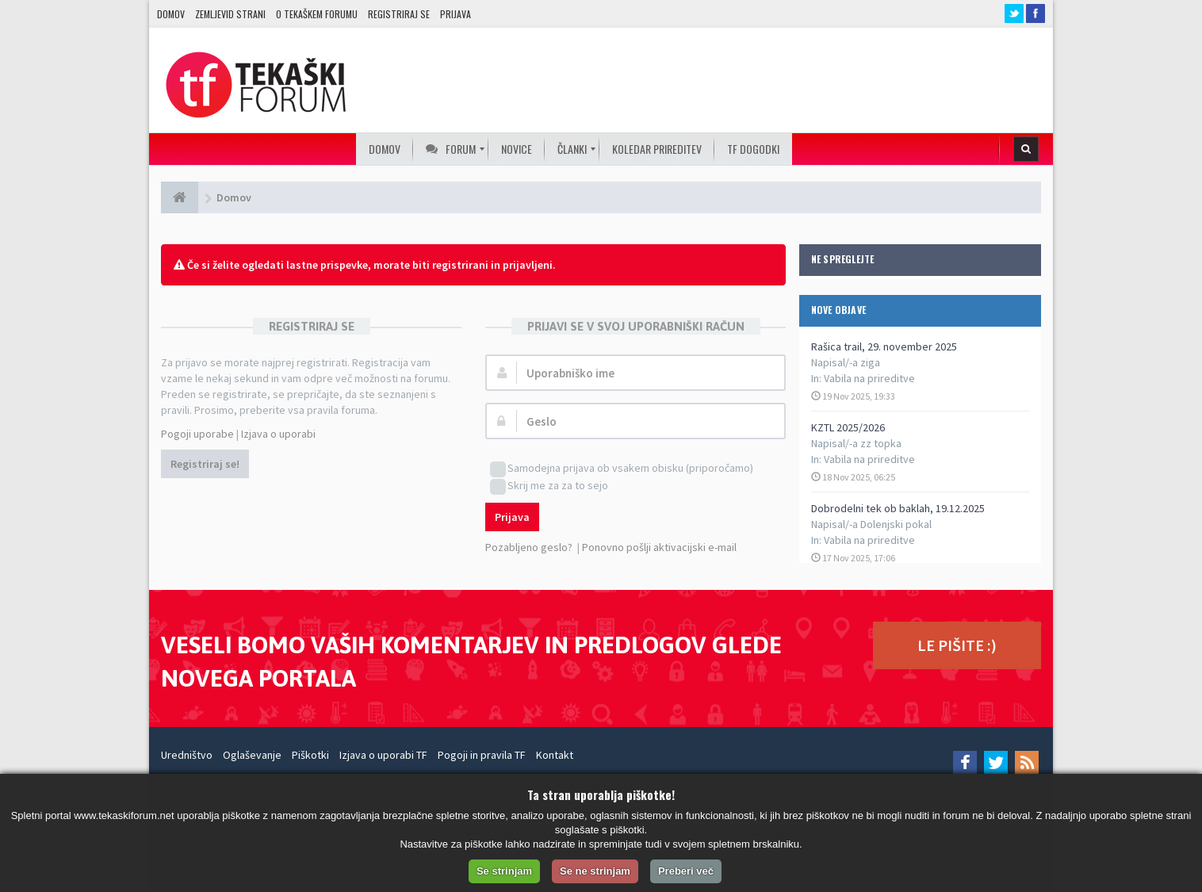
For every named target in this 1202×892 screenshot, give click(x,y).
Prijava (455, 14)
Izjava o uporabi (278, 434)
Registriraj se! (204, 464)
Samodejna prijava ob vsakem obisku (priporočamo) (621, 469)
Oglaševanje (252, 755)
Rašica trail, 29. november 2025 (884, 346)
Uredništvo (186, 755)
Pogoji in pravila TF (482, 755)
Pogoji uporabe (197, 434)
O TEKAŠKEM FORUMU (317, 14)
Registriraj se (399, 14)
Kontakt (554, 755)
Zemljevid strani (230, 14)
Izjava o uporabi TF (383, 755)
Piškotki (310, 755)
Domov (171, 14)
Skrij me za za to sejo (549, 486)
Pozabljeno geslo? (528, 547)
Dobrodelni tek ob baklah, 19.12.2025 (898, 508)
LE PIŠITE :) (957, 645)
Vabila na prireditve (869, 378)
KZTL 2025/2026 (848, 427)
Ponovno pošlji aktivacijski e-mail (659, 547)
